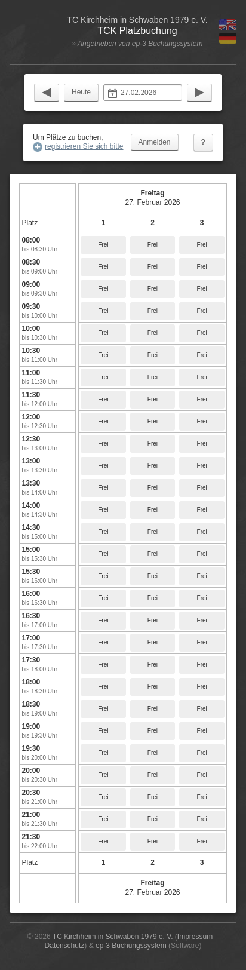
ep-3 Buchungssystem (167, 43)
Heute (81, 92)
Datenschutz (65, 945)
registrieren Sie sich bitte (84, 146)
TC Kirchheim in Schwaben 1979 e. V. (113, 936)
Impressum (195, 936)
